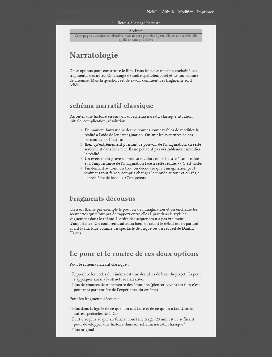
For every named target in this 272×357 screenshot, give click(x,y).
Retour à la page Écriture (139, 22)
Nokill (152, 12)
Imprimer (205, 12)
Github (168, 12)
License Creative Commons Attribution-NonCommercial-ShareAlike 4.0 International (152, 347)
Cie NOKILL (128, 352)
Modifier (185, 12)
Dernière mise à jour (121, 342)
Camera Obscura (87, 10)
